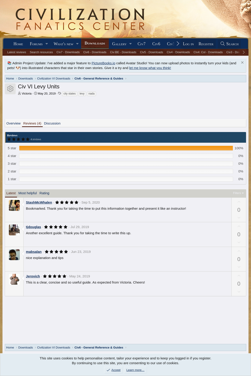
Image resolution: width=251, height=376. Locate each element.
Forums (36, 44)
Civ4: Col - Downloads (208, 52)
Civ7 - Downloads (68, 52)
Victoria (27, 93)
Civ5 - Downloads (151, 52)
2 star (12, 171)
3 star (12, 163)
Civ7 (142, 44)
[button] (46, 44)
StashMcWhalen (39, 202)
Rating (44, 193)
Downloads (95, 43)
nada (92, 93)
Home (18, 44)
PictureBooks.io (103, 63)
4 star (12, 156)
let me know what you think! (150, 68)
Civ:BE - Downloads (123, 52)
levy (82, 93)
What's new (63, 44)
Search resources (41, 52)
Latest (11, 193)
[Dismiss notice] (242, 63)
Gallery (119, 44)
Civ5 (171, 44)
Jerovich (33, 276)
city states (70, 93)
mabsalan (34, 252)
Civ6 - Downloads (95, 52)
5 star (12, 148)
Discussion (52, 123)
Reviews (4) (32, 123)
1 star (12, 179)
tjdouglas (33, 227)
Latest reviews (16, 52)
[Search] (229, 44)
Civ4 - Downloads (178, 52)
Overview (13, 123)
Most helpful (27, 193)
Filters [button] (237, 193)
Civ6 (156, 44)
